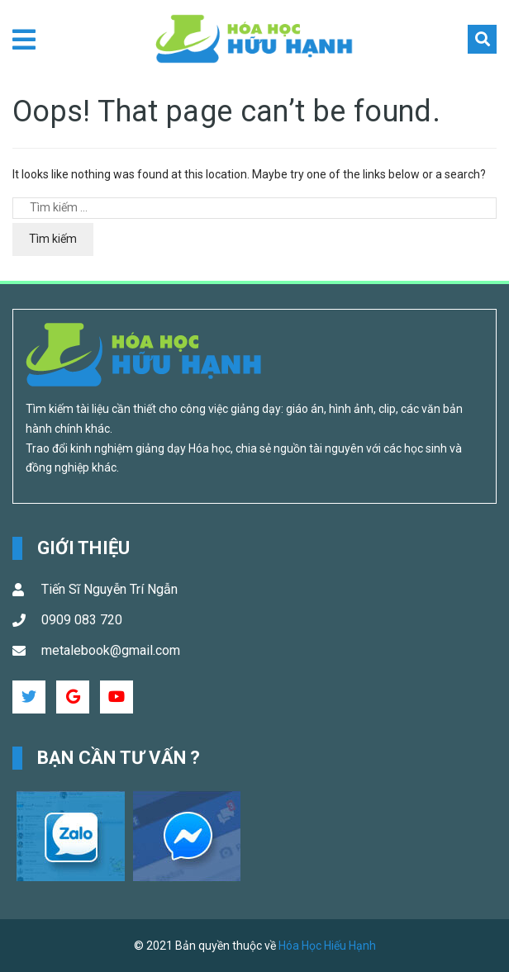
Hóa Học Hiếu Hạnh (327, 945)
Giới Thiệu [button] (83, 548)
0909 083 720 (81, 620)
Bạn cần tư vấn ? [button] (119, 757)
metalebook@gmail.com (110, 650)
